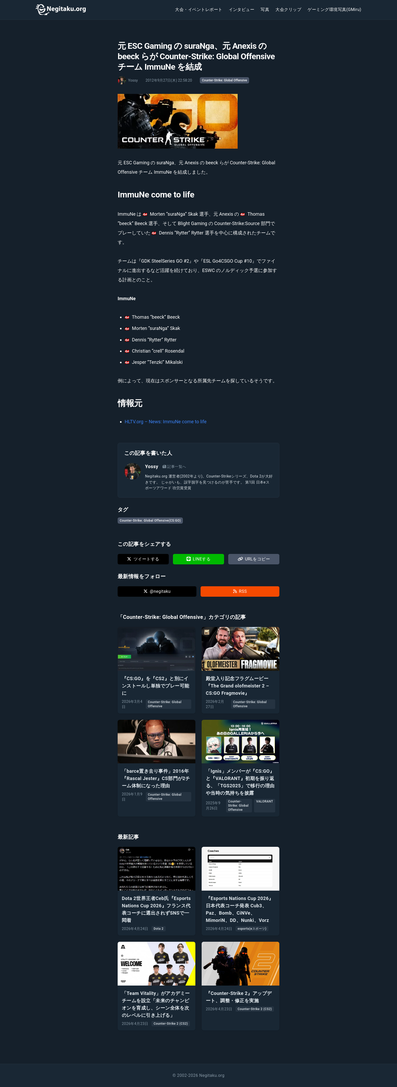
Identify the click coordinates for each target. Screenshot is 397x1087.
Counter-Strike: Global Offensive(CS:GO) (150, 520)
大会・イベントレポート (198, 9)
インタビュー (242, 9)
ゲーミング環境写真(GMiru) (334, 9)
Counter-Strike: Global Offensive (224, 80)
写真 (265, 9)
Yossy (151, 466)
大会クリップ (288, 9)
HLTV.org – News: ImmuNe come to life (166, 421)
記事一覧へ (174, 466)
